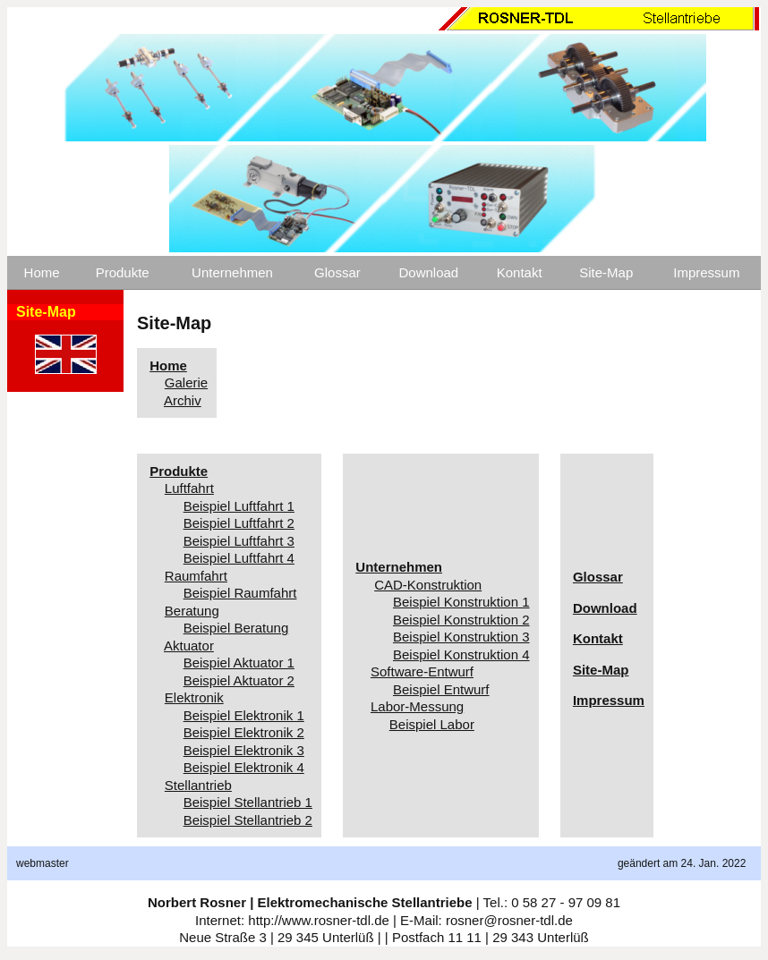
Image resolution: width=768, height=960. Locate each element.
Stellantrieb (198, 785)
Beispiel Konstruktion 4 (461, 654)
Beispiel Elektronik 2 (243, 732)
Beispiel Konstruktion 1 (461, 601)
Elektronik (194, 697)
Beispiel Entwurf (441, 689)
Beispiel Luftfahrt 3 (238, 540)
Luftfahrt (189, 488)
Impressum (706, 272)
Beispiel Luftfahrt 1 (238, 506)
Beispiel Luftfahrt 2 (238, 523)
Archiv (182, 400)
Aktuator (189, 645)
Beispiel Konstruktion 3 (461, 636)
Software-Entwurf (422, 671)
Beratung (192, 610)
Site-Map (606, 272)
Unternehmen (232, 272)
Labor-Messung (417, 706)
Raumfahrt (196, 575)
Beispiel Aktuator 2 (238, 680)
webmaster (42, 863)
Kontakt (519, 272)
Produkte (122, 272)
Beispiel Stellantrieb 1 (247, 802)
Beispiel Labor (431, 724)
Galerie (186, 382)
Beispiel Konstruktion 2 (461, 619)
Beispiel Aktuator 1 (238, 662)
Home (42, 272)
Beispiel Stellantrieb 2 (247, 820)
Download (428, 272)
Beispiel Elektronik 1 (243, 715)
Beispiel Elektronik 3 (243, 750)
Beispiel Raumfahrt (240, 592)
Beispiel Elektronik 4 (243, 767)
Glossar (337, 272)
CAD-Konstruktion (428, 584)
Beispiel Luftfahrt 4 (238, 557)
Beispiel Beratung (236, 627)
